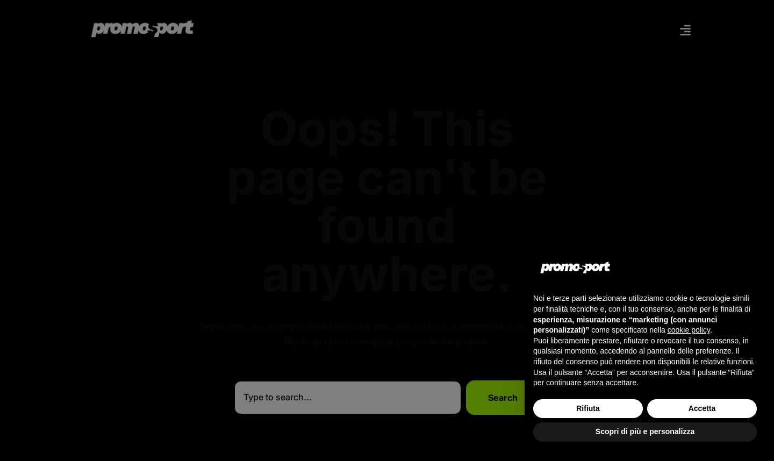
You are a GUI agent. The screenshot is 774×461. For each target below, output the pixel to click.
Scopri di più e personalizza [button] (645, 431)
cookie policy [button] (689, 330)
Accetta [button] (702, 408)
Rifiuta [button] (588, 408)
